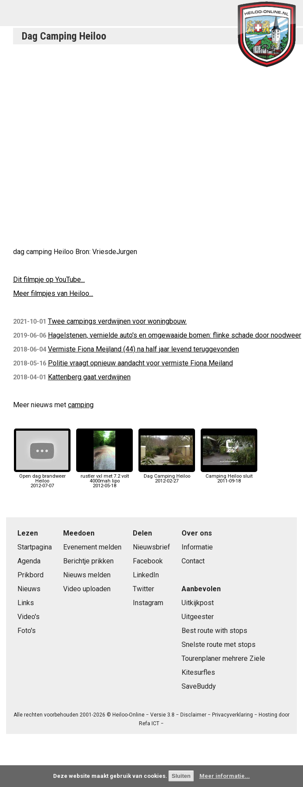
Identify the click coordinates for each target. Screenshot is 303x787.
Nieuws (28, 589)
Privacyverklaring (232, 715)
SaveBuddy (199, 686)
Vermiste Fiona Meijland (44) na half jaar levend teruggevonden (143, 349)
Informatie (197, 547)
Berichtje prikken (88, 561)
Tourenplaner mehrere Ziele (223, 658)
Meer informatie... (224, 776)
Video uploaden (87, 589)
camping (81, 405)
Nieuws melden (87, 575)
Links (25, 603)
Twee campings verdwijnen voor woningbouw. (117, 321)
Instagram (148, 603)
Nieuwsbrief (151, 547)
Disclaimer (193, 715)
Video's (28, 617)
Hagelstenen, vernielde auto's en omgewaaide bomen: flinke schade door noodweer (174, 335)
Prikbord (30, 575)
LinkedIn (146, 575)
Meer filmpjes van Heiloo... (53, 293)
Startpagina (34, 547)
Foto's (26, 630)
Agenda (28, 561)
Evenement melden (92, 547)
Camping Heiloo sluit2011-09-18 (229, 476)
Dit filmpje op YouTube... (49, 279)
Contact (193, 561)
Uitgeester (198, 617)
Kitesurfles (198, 672)
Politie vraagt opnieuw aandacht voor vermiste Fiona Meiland (140, 363)
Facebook (148, 561)
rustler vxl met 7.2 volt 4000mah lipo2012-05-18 (104, 479)
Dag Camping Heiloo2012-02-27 (166, 476)
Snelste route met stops (219, 644)
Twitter (143, 589)
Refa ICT (149, 723)
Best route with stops (214, 630)
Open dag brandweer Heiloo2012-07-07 (42, 479)
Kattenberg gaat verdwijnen (89, 377)
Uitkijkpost (198, 603)
